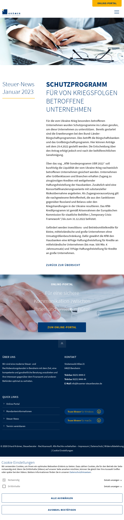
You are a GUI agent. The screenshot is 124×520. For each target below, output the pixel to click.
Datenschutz (97, 446)
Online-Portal (107, 3)
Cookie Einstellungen (62, 450)
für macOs (79, 420)
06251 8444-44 (79, 379)
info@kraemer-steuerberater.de (86, 383)
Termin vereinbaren (15, 426)
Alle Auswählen (62, 498)
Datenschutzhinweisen (80, 472)
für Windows (80, 411)
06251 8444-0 (79, 374)
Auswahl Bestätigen (62, 509)
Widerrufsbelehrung (114, 446)
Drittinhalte (11, 486)
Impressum (83, 446)
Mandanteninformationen (19, 411)
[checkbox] (4, 480)
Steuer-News (12, 418)
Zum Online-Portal (62, 327)
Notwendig (10, 479)
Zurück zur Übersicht (63, 265)
